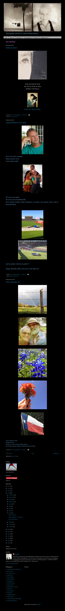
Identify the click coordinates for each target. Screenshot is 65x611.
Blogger (39, 604)
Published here (44, 37)
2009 (9, 538)
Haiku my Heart (11, 48)
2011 (9, 534)
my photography (28, 37)
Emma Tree (10, 575)
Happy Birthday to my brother (16, 123)
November (11, 497)
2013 (9, 529)
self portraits (15, 116)
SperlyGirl (9, 592)
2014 (9, 493)
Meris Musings (10, 579)
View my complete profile (12, 563)
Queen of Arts (10, 585)
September (11, 501)
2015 (9, 490)
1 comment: (23, 274)
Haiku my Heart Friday (32, 109)
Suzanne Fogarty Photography (14, 598)
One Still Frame (11, 583)
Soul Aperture (10, 590)
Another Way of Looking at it (14, 569)
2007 (9, 543)
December (11, 495)
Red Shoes (9, 588)
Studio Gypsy (10, 596)
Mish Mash (19, 37)
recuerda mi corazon (12, 600)
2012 (9, 531)
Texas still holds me (13, 282)
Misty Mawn (10, 581)
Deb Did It (36, 37)
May (10, 510)
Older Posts (56, 453)
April (10, 512)
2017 (9, 486)
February (11, 524)
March (10, 522)
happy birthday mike (14, 276)
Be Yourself (10, 571)
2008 (9, 540)
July (10, 506)
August (11, 504)
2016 (9, 488)
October (11, 499)
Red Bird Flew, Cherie (12, 586)
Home (6, 37)
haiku (11, 116)
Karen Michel (10, 577)
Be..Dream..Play (11, 573)
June (10, 508)
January (11, 526)
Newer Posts (9, 453)
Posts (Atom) (15, 456)
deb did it (16, 554)
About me (12, 37)
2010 (9, 536)
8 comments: (24, 114)
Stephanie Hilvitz (11, 594)
